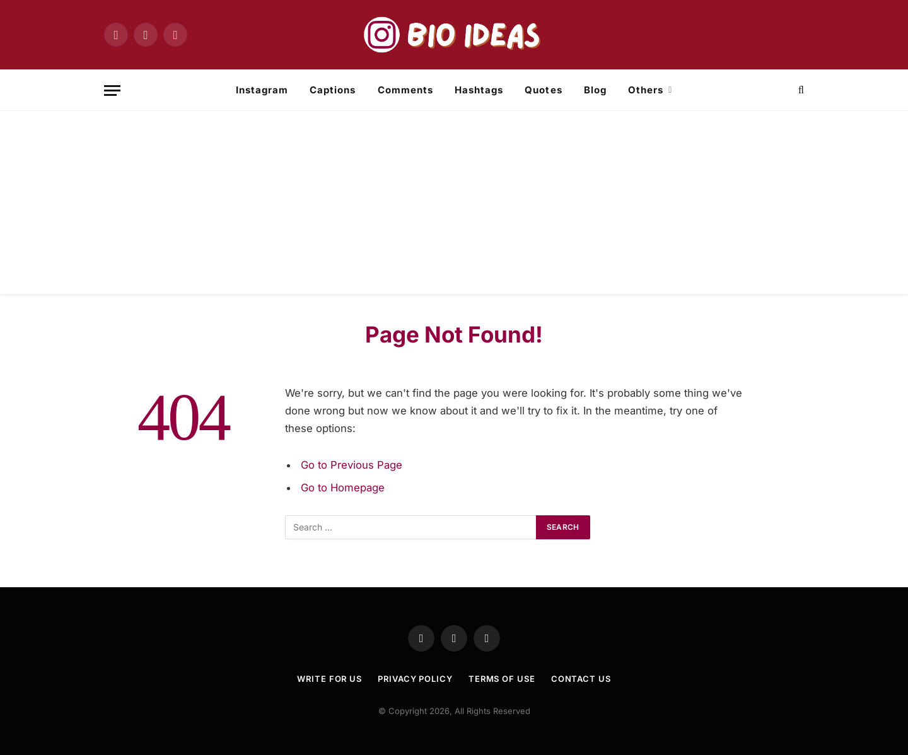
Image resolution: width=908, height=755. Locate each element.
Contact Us (581, 679)
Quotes (543, 90)
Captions (333, 90)
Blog (595, 90)
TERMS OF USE (502, 679)
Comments (405, 90)
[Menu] (112, 90)
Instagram (262, 90)
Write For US (329, 679)
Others (645, 90)
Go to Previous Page (351, 465)
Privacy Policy (415, 679)
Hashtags (479, 90)
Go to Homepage (343, 487)
